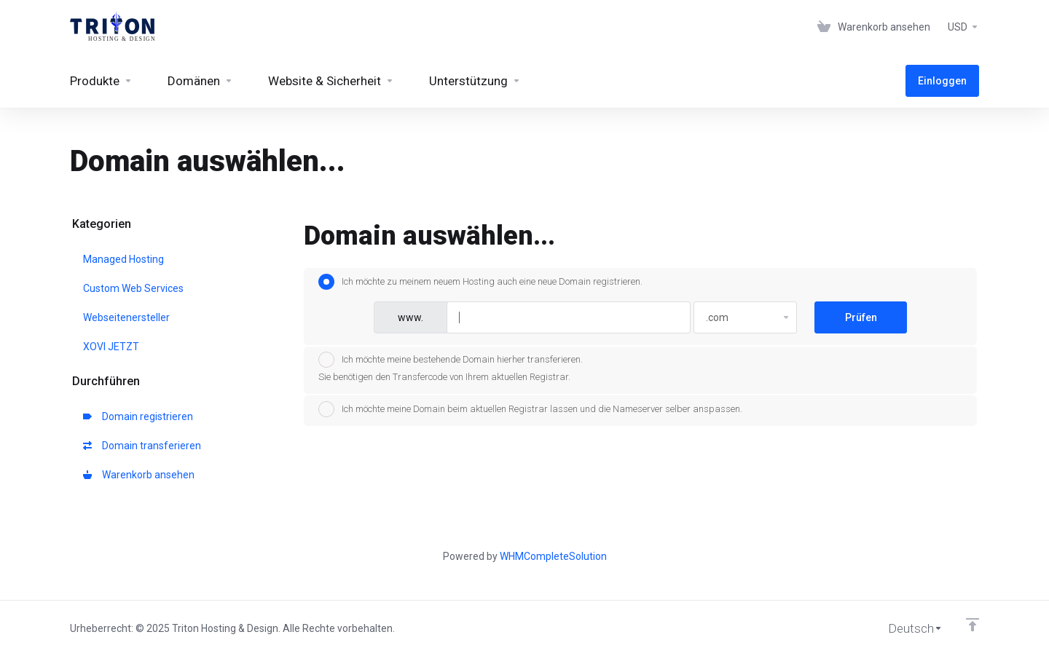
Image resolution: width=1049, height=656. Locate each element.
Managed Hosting (123, 259)
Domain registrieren (138, 416)
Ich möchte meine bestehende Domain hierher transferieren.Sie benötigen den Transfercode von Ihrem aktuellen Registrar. (450, 367)
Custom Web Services (133, 288)
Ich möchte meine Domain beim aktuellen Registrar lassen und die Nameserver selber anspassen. (530, 409)
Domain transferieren (142, 445)
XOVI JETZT (111, 346)
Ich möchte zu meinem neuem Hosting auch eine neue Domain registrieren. (480, 282)
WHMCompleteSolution (553, 556)
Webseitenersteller (126, 317)
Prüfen (861, 317)
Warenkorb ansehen (139, 475)
